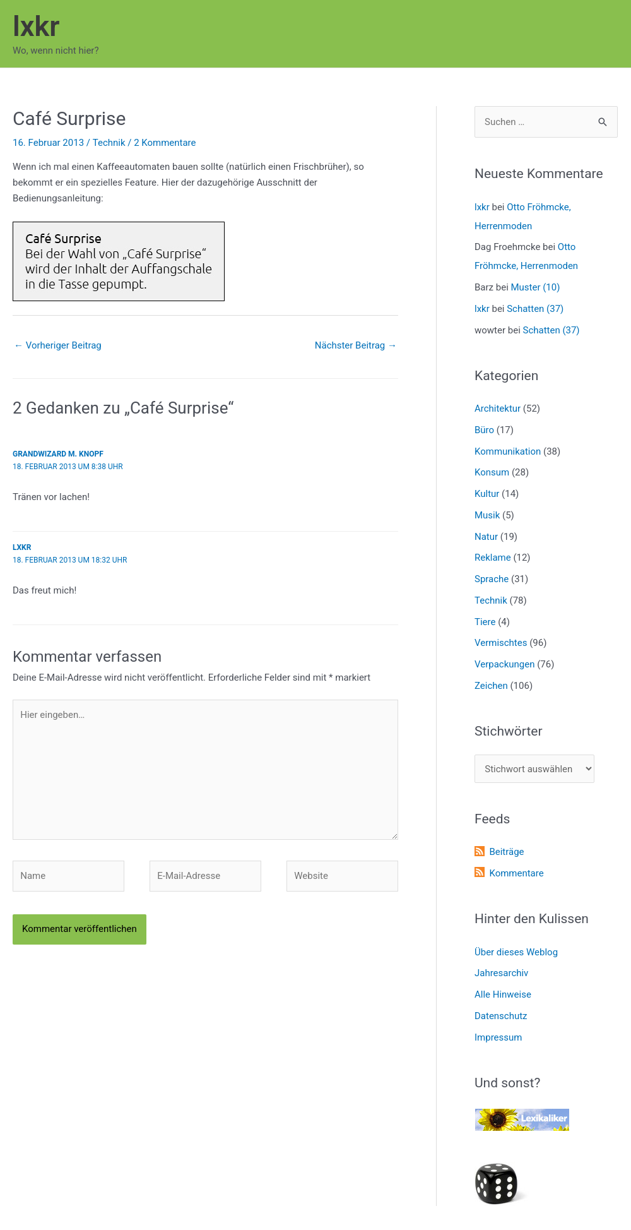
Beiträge (506, 852)
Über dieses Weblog (516, 952)
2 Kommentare (165, 142)
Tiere (485, 622)
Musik (487, 515)
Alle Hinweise (503, 994)
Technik (108, 142)
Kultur (487, 493)
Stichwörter (509, 731)
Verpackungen (505, 664)
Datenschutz (501, 1016)
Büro (484, 430)
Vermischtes (501, 643)
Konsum (492, 473)
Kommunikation (508, 451)
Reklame (493, 558)
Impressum (498, 1037)
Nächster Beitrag (356, 345)
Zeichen (491, 685)
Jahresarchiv (501, 973)
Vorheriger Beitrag (58, 345)
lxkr (36, 26)
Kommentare (516, 873)
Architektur (498, 408)
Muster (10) (535, 287)
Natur (486, 536)
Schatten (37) (535, 308)
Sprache (492, 579)
